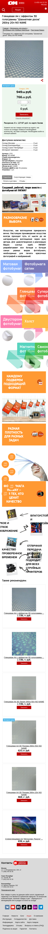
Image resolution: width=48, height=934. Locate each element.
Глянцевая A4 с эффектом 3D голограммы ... (24, 613)
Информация (8, 922)
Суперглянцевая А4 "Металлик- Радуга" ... (24, 839)
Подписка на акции (10, 929)
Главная (6, 916)
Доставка (32, 919)
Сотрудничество (20, 919)
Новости (14, 916)
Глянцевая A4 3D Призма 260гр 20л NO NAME (24, 793)
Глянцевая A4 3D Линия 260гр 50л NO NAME (24, 702)
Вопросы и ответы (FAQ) (34, 925)
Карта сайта (20, 922)
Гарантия (23, 929)
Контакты (33, 929)
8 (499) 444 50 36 (41, 2)
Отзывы (22, 181)
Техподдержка (8, 925)
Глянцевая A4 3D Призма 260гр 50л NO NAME (24, 747)
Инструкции (7, 919)
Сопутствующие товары (22, 177)
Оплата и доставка (10, 181)
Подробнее (7, 177)
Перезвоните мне (8, 890)
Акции (18, 10)
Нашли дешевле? (23, 118)
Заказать (23, 114)
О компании (38, 916)
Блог (22, 916)
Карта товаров (32, 922)
